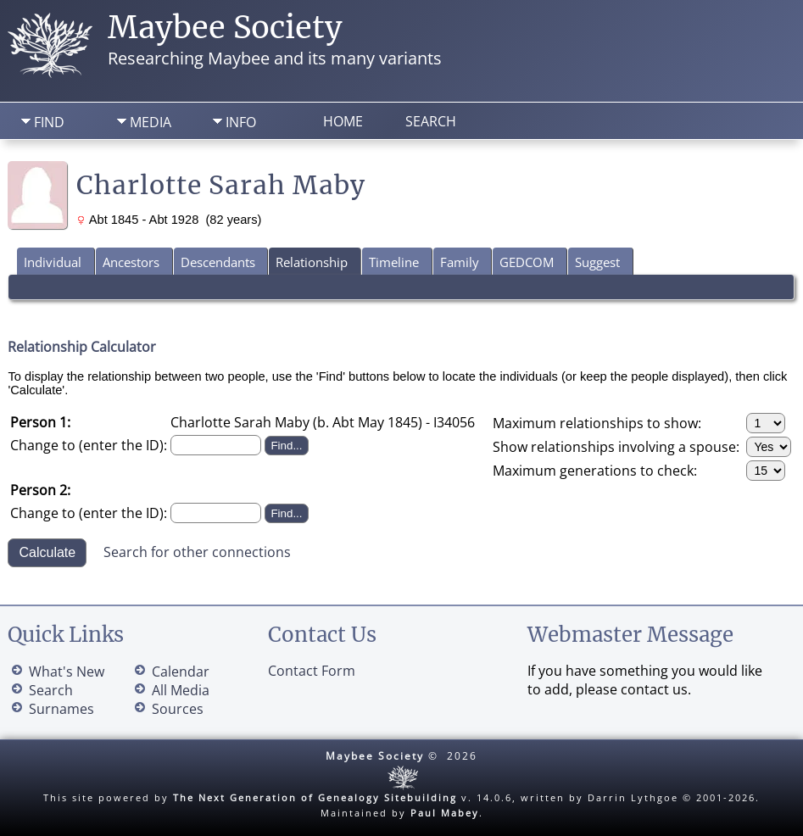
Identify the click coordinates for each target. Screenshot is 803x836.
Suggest (597, 262)
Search (430, 121)
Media (150, 122)
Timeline (394, 262)
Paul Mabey (444, 812)
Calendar (180, 671)
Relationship (312, 262)
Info (241, 122)
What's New (66, 671)
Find (49, 122)
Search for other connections (197, 551)
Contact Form (311, 670)
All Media (180, 690)
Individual (52, 262)
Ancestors (131, 262)
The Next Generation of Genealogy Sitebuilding (315, 797)
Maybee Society (225, 27)
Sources (178, 708)
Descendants (218, 262)
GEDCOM (526, 262)
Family (459, 262)
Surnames (61, 708)
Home (343, 121)
